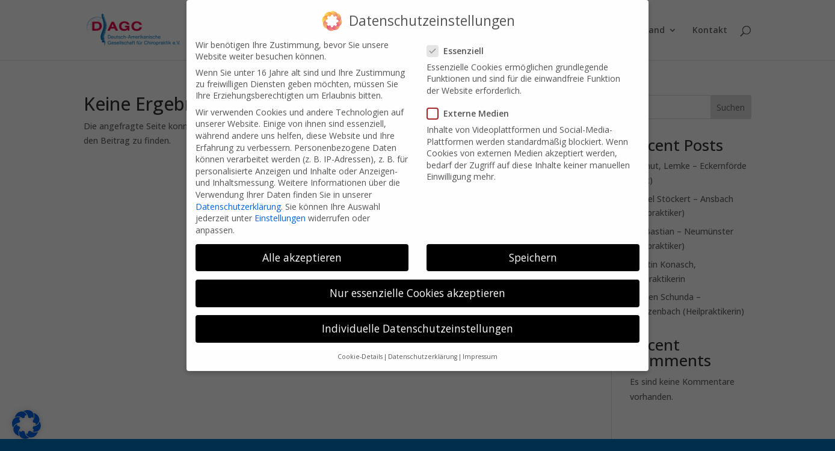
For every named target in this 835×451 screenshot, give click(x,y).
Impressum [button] (480, 347)
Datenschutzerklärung (238, 197)
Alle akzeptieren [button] (302, 248)
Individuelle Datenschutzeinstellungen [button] (417, 319)
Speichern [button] (533, 248)
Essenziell (460, 42)
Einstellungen (280, 209)
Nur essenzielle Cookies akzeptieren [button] (417, 284)
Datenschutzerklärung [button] (422, 347)
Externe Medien (473, 104)
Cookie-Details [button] (360, 347)
